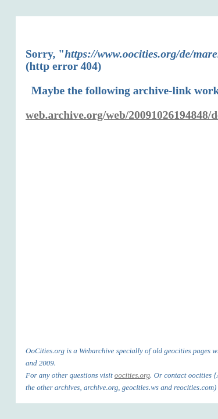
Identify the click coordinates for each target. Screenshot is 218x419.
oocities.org (132, 375)
